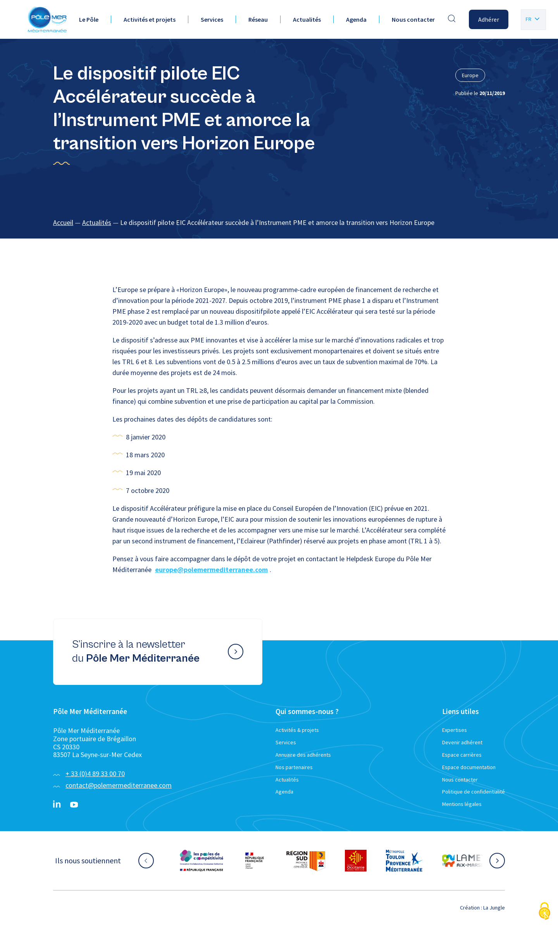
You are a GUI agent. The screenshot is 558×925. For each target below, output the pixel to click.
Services (212, 19)
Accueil (63, 222)
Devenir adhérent (462, 742)
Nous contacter (413, 19)
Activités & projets (297, 729)
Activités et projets (150, 19)
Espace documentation (469, 767)
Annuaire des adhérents (303, 754)
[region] (279, 223)
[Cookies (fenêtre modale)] (544, 911)
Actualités (307, 19)
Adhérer (488, 19)
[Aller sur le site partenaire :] (201, 860)
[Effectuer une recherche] (451, 19)
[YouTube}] (74, 804)
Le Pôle (88, 19)
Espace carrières (462, 754)
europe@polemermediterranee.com (211, 569)
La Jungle (494, 907)
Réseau (258, 19)
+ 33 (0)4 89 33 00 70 (95, 773)
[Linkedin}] (57, 804)
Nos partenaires (294, 767)
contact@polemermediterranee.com (118, 785)
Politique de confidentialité (473, 791)
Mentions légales (462, 804)
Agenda (356, 19)
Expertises (454, 729)
